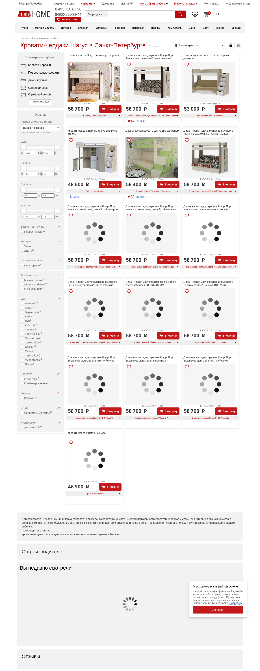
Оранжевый (32, 337)
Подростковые (34, 231)
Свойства (40, 373)
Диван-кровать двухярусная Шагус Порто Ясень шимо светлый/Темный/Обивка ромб (93, 208)
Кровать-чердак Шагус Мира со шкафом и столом (93, 132)
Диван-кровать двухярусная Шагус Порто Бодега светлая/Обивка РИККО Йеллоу (92, 359)
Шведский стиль (238, 3)
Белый (29, 307)
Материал (40, 241)
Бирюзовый (32, 311)
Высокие (30, 397)
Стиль (40, 407)
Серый (30, 346)
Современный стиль (38, 412)
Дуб (27, 320)
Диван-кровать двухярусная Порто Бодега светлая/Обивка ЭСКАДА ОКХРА (150, 283)
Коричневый (33, 333)
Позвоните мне (69, 19)
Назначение (40, 422)
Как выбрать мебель (152, 3)
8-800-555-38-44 (68, 14)
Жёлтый (30, 324)
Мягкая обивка (34, 279)
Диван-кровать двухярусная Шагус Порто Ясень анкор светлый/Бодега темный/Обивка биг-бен (92, 283)
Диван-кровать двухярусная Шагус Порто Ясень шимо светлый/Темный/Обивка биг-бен (150, 208)
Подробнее (235, 603)
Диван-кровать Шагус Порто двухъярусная (93, 55)
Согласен (218, 610)
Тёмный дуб (33, 355)
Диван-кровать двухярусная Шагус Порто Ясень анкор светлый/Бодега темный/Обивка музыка (208, 208)
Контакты (87, 3)
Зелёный (30, 329)
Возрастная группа (40, 226)
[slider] (23, 147)
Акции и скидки (64, 3)
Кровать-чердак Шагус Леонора (87, 432)
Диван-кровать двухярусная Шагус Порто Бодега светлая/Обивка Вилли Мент (150, 359)
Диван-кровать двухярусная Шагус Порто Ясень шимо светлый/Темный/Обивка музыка (208, 132)
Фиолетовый (33, 359)
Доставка (108, 3)
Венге (29, 316)
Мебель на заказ (185, 3)
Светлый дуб (34, 342)
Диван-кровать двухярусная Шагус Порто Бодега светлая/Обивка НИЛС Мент (208, 283)
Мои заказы (212, 3)
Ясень (29, 364)
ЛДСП (29, 250)
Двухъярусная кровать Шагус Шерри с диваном (206, 57)
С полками (31, 378)
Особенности (40, 275)
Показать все (40, 102)
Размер (40, 393)
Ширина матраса (40, 260)
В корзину (113, 109)
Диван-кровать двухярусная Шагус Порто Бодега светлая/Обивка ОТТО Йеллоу (208, 359)
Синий (29, 350)
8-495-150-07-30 (68, 9)
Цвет (40, 298)
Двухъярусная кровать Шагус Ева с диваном (152, 130)
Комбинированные (36, 383)
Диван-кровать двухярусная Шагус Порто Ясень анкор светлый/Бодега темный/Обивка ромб (150, 57)
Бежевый (31, 303)
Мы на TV (126, 3)
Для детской (33, 427)
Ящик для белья (35, 284)
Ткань (29, 246)
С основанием (34, 288)
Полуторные (33, 265)
